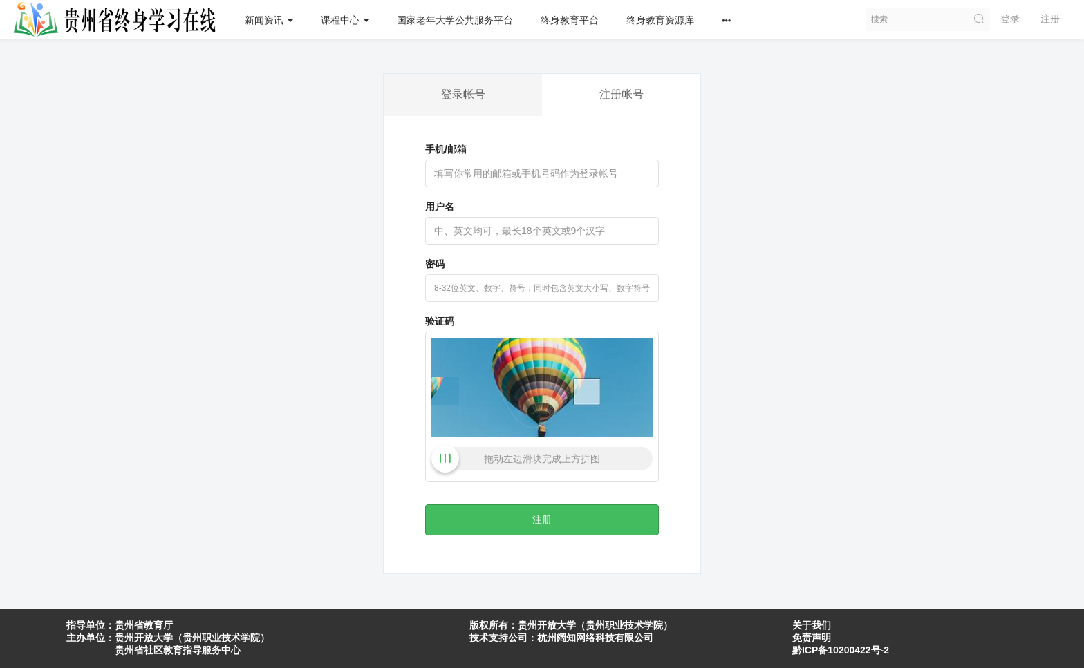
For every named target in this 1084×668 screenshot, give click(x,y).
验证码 (439, 321)
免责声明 (811, 637)
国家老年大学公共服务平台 (455, 20)
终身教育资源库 (660, 20)
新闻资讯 (269, 20)
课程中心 (345, 20)
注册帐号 (621, 94)
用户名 (439, 206)
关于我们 (811, 625)
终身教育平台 (570, 20)
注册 (1050, 18)
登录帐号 (463, 94)
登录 (1010, 18)
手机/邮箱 (446, 149)
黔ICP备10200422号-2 (840, 650)
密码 (435, 263)
